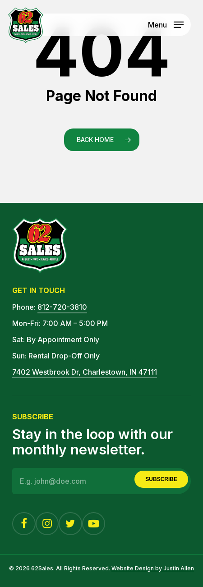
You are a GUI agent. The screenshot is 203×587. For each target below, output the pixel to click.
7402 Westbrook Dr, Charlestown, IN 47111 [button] (84, 371)
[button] (166, 23)
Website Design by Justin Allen (152, 568)
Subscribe (161, 479)
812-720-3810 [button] (62, 307)
